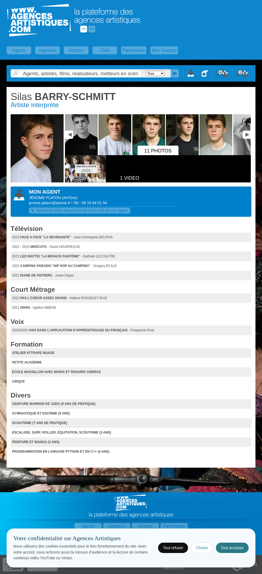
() (69, 198)
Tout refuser (173, 548)
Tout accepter (232, 548)
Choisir (202, 548)
